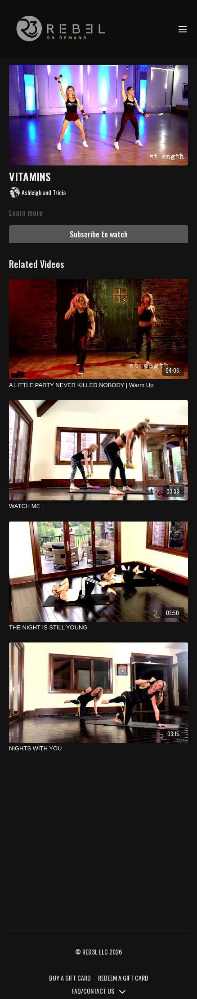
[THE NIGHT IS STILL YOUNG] (98, 627)
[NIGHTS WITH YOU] (98, 748)
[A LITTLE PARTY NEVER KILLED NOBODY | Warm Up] (98, 385)
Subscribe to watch (99, 234)
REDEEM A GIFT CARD (123, 977)
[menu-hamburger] (182, 29)
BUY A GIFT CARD (70, 977)
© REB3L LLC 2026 (98, 952)
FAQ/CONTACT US (98, 990)
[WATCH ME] (98, 506)
